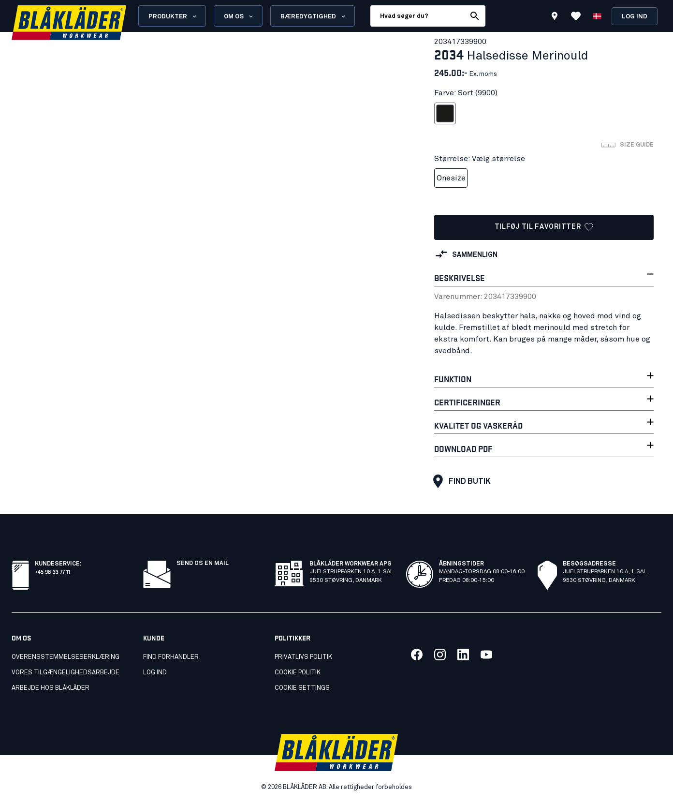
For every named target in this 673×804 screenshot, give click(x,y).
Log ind (634, 17)
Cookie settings (302, 688)
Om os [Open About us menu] (239, 16)
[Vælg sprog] (597, 16)
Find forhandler (171, 657)
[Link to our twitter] (440, 654)
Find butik (459, 481)
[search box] (417, 16)
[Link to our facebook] (416, 654)
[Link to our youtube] (486, 654)
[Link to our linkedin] (463, 654)
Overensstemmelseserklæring (65, 657)
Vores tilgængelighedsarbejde (65, 673)
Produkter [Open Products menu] (173, 16)
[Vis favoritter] (575, 16)
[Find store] (554, 17)
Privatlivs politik (303, 657)
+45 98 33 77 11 (52, 571)
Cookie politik (298, 673)
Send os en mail (202, 563)
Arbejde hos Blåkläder (50, 688)
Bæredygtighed (313, 16)
